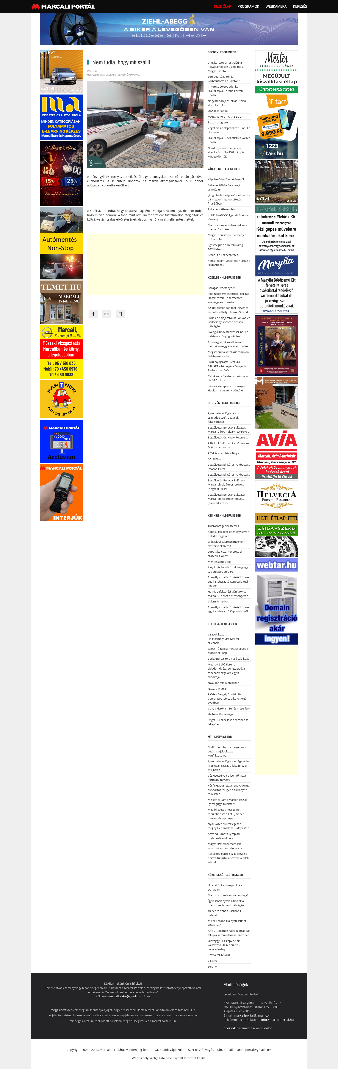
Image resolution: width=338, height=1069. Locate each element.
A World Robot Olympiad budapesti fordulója (224, 836)
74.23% (212, 961)
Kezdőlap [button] (222, 6)
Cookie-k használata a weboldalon (248, 1028)
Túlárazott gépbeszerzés (223, 526)
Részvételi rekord (219, 955)
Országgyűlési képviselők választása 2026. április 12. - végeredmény (225, 945)
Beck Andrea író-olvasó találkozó (228, 659)
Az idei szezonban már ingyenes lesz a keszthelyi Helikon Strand (228, 310)
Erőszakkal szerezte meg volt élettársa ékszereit (226, 544)
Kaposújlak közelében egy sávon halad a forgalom (228, 534)
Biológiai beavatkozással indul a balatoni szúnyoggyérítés (228, 334)
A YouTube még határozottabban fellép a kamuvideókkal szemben (229, 933)
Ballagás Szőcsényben (222, 288)
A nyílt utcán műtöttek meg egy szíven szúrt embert (228, 569)
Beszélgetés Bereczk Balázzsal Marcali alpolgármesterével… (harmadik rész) (226, 499)
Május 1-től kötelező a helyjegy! (228, 895)
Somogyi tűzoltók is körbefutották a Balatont (224, 79)
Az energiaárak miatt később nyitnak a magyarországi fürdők (228, 344)
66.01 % (213, 966)
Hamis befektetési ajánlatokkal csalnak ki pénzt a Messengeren (228, 594)
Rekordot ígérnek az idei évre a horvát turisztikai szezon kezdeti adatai (228, 858)
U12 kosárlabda (218, 111)
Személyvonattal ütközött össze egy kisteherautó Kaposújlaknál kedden (228, 581)
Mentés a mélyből (219, 562)
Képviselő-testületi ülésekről (226, 179)
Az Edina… (214, 459)
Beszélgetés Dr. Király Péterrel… (228, 437)
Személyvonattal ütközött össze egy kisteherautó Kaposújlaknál (228, 609)
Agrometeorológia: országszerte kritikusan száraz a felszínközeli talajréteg (228, 765)
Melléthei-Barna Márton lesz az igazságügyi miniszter (227, 802)
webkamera (276, 6)
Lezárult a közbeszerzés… (224, 255)
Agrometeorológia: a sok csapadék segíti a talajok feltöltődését (223, 417)
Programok (248, 6)
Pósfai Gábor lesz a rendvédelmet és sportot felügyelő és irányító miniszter (229, 790)
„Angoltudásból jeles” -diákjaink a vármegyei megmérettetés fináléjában (229, 199)
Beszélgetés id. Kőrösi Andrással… (229, 474)
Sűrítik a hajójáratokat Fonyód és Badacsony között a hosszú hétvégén (229, 322)
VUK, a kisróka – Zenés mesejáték (229, 708)
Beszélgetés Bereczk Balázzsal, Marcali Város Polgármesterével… (229, 430)
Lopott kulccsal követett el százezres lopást (225, 554)
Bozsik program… (219, 122)
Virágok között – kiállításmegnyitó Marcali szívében (223, 638)
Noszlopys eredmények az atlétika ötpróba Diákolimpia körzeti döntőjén (226, 152)
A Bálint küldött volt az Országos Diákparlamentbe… (228, 445)
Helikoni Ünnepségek (221, 714)
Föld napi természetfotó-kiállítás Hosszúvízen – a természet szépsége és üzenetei (228, 298)
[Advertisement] (145, 264)
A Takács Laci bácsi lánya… (224, 453)
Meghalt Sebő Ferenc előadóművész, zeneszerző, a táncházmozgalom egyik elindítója (226, 670)
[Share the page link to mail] (106, 313)
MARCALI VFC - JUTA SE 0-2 (224, 116)
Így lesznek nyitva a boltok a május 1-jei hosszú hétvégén (226, 903)
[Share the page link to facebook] (93, 313)
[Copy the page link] (120, 313)
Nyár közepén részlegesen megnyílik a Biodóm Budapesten (228, 826)
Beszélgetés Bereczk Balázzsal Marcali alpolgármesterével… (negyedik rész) (226, 484)
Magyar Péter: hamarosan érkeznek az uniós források (225, 846)
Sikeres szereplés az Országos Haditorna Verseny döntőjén (226, 388)
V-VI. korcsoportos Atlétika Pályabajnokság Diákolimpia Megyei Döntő (226, 67)
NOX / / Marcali (217, 689)
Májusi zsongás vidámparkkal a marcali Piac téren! (227, 227)
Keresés (300, 6)
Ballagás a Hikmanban (222, 209)
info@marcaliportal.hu (277, 1020)
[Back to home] (64, 6)
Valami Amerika (218, 601)
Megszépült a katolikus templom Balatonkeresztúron (229, 354)
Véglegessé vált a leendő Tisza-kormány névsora (227, 778)
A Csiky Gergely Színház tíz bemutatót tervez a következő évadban (227, 698)
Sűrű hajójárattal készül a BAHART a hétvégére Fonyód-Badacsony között (227, 366)
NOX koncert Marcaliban (223, 683)
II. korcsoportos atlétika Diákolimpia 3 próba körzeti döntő (225, 91)
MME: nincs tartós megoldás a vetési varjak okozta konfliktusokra (227, 751)
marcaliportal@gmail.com (125, 996)
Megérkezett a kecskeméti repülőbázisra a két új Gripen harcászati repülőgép (226, 814)
